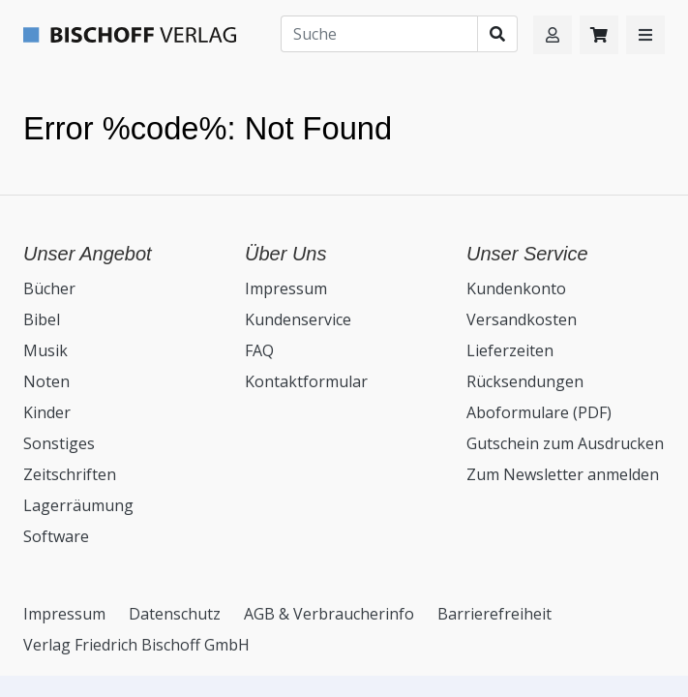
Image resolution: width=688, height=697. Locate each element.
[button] (645, 34)
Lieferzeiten (509, 350)
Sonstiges (59, 443)
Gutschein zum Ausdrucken (565, 443)
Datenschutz (175, 613)
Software (56, 536)
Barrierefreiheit (494, 613)
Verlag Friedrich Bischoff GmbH (136, 644)
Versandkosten (521, 319)
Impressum (286, 288)
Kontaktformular (306, 381)
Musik (45, 350)
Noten (46, 381)
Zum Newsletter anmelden (562, 474)
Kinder (47, 412)
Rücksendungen (524, 381)
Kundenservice (298, 319)
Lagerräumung (78, 505)
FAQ (259, 350)
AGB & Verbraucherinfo (329, 613)
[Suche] (379, 33)
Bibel (41, 319)
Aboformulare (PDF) (539, 412)
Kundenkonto (516, 288)
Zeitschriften (69, 474)
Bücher (49, 288)
